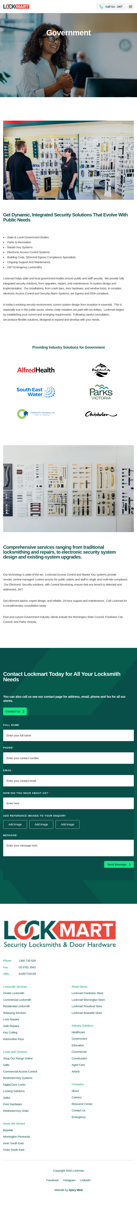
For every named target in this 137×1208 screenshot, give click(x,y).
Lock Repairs (11, 1019)
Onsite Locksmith (13, 993)
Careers (76, 1097)
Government (79, 1038)
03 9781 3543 (27, 967)
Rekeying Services (14, 1012)
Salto (6, 1064)
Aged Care (78, 1064)
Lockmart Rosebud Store (87, 1006)
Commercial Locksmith (17, 999)
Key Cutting (10, 1032)
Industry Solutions (82, 1025)
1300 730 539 (27, 960)
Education (78, 1045)
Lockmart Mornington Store (88, 999)
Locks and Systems (15, 1051)
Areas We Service (14, 1123)
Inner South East (13, 1143)
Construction (79, 1058)
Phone (8, 747)
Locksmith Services (15, 986)
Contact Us (78, 1110)
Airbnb (76, 1071)
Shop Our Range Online (18, 1058)
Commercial (79, 1051)
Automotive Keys (13, 1039)
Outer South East (13, 1149)
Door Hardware (12, 1104)
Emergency (79, 1117)
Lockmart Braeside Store (87, 1012)
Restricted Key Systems (17, 1078)
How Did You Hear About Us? (26, 793)
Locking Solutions (14, 1091)
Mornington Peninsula (16, 1136)
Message (10, 835)
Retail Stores (79, 986)
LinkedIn (85, 1180)
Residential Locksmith (16, 1006)
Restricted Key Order (16, 1110)
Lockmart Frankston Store (87, 993)
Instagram (69, 1180)
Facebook (52, 1180)
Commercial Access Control (20, 1071)
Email (8, 770)
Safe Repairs (11, 1026)
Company (78, 1084)
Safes (6, 1097)
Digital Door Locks (14, 1084)
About (75, 1090)
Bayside (8, 1130)
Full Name (11, 725)
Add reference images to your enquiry (34, 815)
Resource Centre (82, 1104)
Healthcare (78, 1032)
